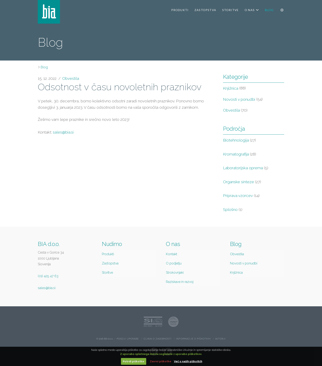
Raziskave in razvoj (179, 282)
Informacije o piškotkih (193, 338)
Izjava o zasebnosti (157, 338)
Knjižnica (230, 88)
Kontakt (171, 254)
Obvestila (70, 78)
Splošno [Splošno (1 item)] (232, 209)
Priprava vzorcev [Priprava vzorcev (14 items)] (241, 195)
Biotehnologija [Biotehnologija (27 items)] (239, 140)
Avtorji (220, 338)
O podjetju (174, 263)
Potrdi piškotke (133, 361)
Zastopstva (110, 263)
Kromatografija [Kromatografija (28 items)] (239, 154)
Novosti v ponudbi (239, 99)
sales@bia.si (63, 132)
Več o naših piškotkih (188, 361)
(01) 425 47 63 (48, 276)
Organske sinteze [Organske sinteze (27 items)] (242, 182)
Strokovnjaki (175, 272)
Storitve (107, 272)
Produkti (108, 254)
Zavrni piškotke (160, 361)
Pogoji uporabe (128, 338)
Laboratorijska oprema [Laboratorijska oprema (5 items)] (245, 168)
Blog (44, 67)
